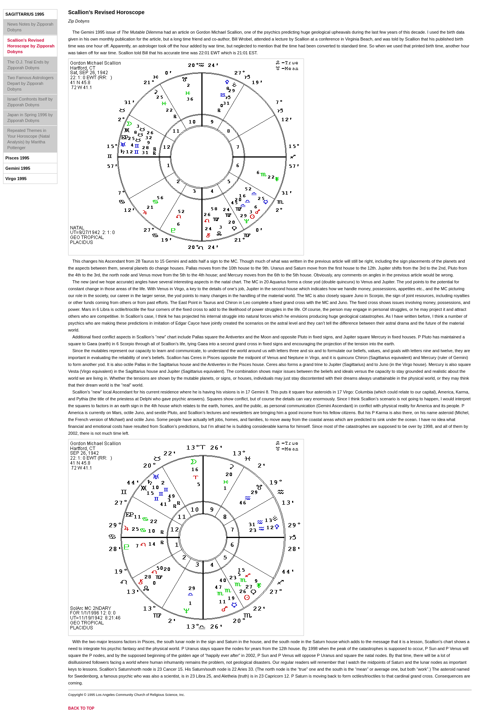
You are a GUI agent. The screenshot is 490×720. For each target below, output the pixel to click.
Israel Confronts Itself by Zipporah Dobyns (30, 102)
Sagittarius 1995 (24, 14)
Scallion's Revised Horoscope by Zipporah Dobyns (30, 46)
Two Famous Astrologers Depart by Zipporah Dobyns (30, 83)
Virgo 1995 (15, 178)
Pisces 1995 (17, 158)
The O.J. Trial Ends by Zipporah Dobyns (28, 65)
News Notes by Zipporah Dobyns (30, 27)
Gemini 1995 (17, 168)
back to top (81, 708)
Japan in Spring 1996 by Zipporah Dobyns (30, 117)
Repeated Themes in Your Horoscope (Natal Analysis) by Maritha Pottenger (28, 139)
